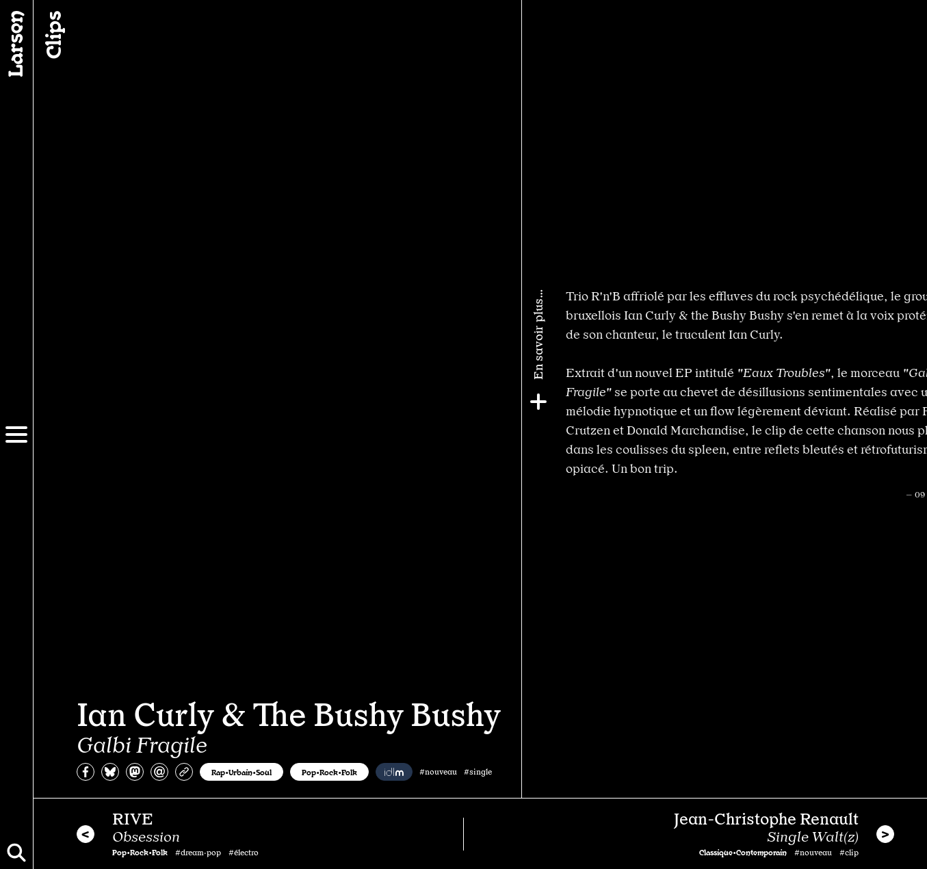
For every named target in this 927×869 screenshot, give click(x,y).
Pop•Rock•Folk (329, 772)
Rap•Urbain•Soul (241, 772)
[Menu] (16, 434)
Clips (52, 35)
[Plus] (911, 402)
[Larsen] (16, 44)
